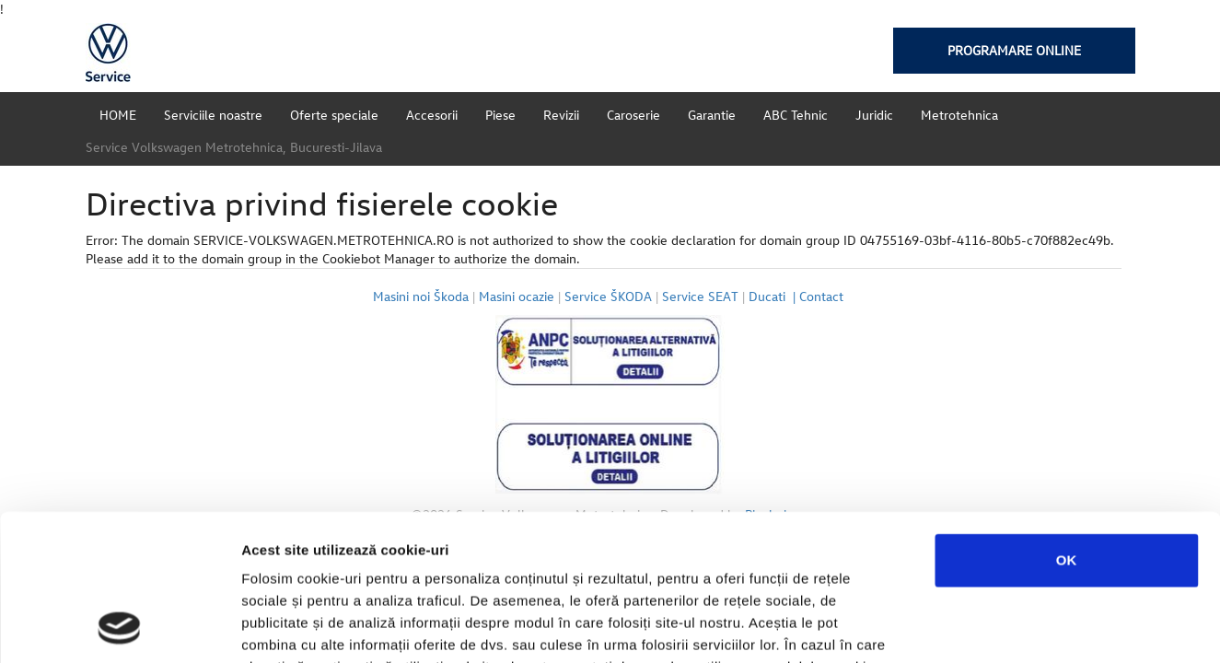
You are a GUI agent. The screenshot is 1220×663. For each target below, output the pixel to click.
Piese (500, 114)
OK (1066, 423)
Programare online (1014, 50)
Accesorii (432, 114)
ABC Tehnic (795, 114)
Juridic (874, 114)
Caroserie (633, 114)
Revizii (561, 114)
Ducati (774, 296)
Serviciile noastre (213, 114)
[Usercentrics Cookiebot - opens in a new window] (119, 627)
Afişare (921, 626)
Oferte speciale (334, 114)
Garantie (712, 114)
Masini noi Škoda (421, 296)
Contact (823, 296)
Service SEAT (700, 296)
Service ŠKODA (608, 296)
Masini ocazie (516, 296)
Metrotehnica (959, 114)
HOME (117, 114)
